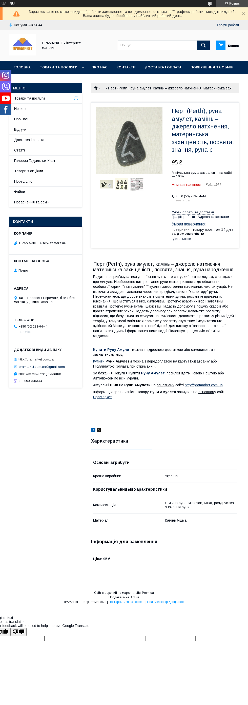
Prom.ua (148, 593)
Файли (19, 192)
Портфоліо (23, 181)
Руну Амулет (153, 373)
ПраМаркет (102, 397)
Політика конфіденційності (166, 602)
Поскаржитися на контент (127, 602)
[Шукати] (203, 45)
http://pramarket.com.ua (204, 385)
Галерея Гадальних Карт (34, 161)
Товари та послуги (58, 67)
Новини (20, 109)
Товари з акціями (28, 171)
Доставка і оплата (163, 67)
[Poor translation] (18, 632)
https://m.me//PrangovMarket (39, 374)
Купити (99, 361)
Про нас (100, 67)
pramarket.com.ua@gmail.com (42, 367)
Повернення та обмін (212, 67)
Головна (22, 67)
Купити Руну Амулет (112, 350)
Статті (19, 150)
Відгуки (20, 129)
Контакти (126, 67)
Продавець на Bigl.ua (124, 597)
